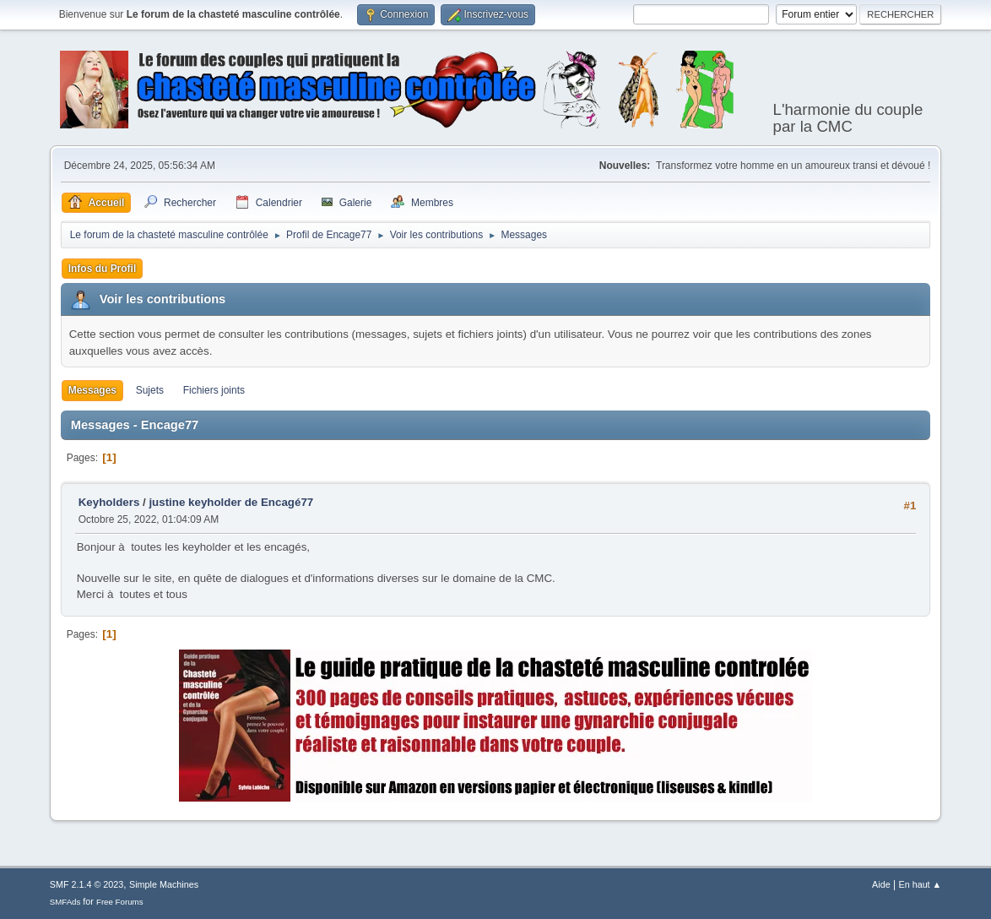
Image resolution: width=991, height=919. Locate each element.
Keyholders (109, 502)
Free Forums (120, 901)
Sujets (150, 390)
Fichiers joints (214, 390)
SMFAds (65, 901)
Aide (881, 884)
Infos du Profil (102, 269)
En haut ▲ (919, 884)
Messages (92, 390)
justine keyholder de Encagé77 (231, 502)
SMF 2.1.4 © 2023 (87, 884)
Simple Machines (163, 884)
